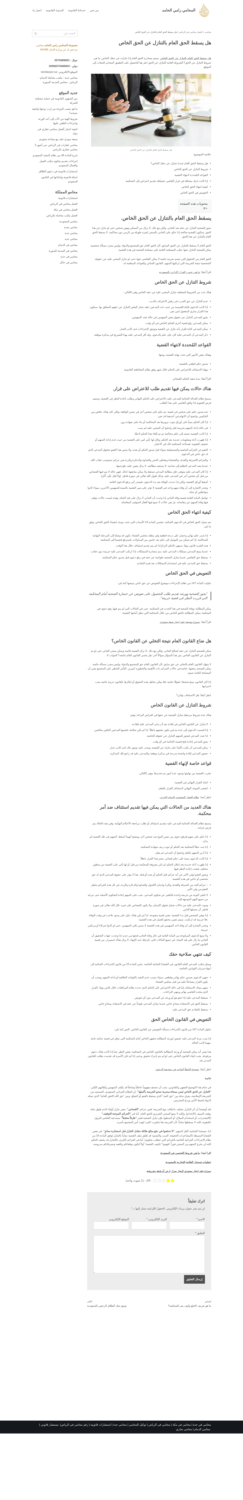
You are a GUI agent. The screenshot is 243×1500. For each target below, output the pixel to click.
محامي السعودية (68, 233)
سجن (121, 232)
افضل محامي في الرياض (190, 32)
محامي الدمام (202, 1495)
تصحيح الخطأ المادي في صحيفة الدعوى (175, 1123)
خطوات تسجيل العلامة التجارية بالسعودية (187, 1224)
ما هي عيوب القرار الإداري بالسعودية (177, 277)
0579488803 (61, 61)
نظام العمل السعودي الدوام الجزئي (177, 841)
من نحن (96, 10)
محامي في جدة (68, 270)
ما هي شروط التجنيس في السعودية (178, 1215)
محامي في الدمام (67, 258)
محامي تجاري (184, 1495)
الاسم (200, 1282)
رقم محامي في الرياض (74, 1491)
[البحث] (58, 33)
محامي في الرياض (159, 1491)
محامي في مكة (182, 1491)
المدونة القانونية (55, 10)
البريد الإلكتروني (156, 1282)
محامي (208, 32)
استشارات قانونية (67, 209)
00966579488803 (58, 67)
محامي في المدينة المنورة (62, 264)
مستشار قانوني (50, 1491)
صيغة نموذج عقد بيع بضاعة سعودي (57, 143)
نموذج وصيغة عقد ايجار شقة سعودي (178, 661)
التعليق (200, 1297)
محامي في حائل (68, 276)
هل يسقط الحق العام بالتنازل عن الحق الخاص (184, 59)
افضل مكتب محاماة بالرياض (61, 227)
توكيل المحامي (137, 1491)
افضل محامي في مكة (65, 221)
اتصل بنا (37, 10)
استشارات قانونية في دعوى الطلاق (57, 181)
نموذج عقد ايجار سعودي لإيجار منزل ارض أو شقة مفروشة (177, 1233)
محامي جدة (71, 79)
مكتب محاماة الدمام (49, 79)
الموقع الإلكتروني (119, 1282)
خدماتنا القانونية (78, 10)
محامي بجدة (70, 239)
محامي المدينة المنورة (54, 83)
